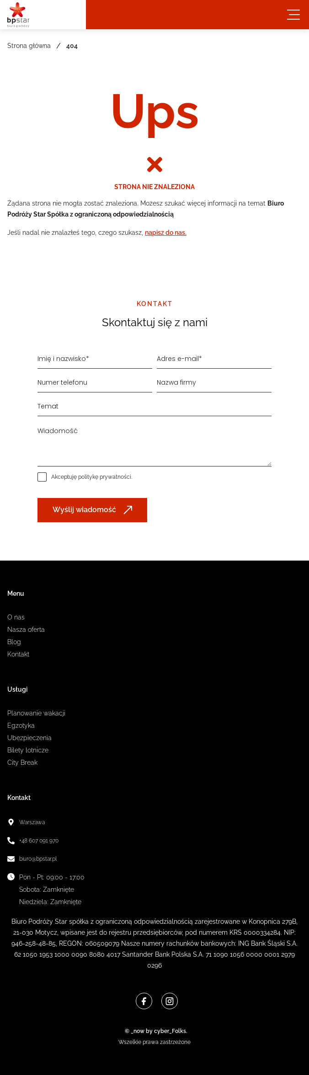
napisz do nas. (165, 232)
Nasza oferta (26, 629)
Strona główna (29, 45)
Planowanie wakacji (36, 713)
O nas (16, 617)
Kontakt (18, 654)
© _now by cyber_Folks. (154, 1031)
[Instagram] (169, 1001)
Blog (14, 642)
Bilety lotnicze (27, 750)
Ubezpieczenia (29, 737)
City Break (22, 762)
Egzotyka (21, 725)
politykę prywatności (104, 477)
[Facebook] (144, 1001)
